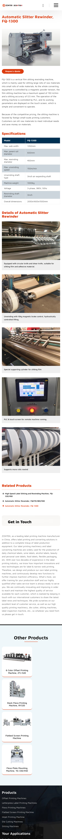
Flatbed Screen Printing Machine (16, 702)
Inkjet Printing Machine (13, 749)
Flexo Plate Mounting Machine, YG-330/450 (46, 702)
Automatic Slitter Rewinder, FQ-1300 (21, 506)
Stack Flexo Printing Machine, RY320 (46, 670)
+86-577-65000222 (14, 820)
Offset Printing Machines (14, 731)
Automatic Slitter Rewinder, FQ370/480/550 (25, 501)
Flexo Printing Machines (13, 740)
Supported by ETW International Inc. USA (31, 835)
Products (9, 725)
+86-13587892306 (14, 816)
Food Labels (8, 786)
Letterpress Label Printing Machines (19, 735)
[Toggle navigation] (56, 5)
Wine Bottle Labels (11, 776)
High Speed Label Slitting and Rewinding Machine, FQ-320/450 (29, 495)
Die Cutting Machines (12, 754)
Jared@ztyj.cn (12, 812)
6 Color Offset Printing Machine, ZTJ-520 (16, 670)
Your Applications (16, 766)
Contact (8, 798)
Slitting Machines (10, 759)
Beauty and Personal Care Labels (18, 781)
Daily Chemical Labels (12, 772)
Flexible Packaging (11, 790)
